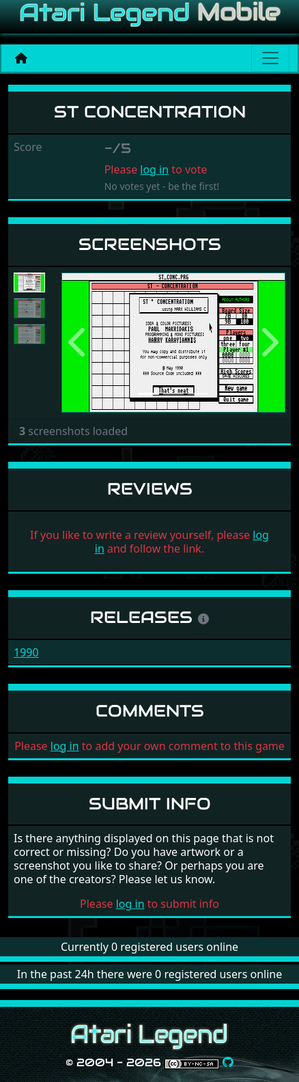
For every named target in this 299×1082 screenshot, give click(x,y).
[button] (78, 343)
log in (154, 169)
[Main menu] (270, 58)
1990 (26, 652)
